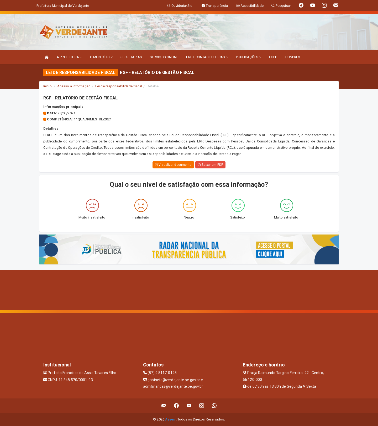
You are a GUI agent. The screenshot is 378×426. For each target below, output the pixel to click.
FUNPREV (292, 57)
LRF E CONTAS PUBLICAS (207, 57)
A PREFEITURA (69, 57)
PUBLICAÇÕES (248, 57)
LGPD (273, 57)
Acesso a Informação (74, 86)
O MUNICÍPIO (101, 57)
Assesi (170, 419)
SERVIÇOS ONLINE (164, 57)
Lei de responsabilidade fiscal (118, 86)
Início (47, 86)
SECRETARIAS (131, 57)
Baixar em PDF (210, 165)
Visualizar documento (173, 165)
